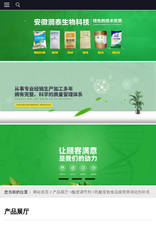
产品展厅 (60, 192)
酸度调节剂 (82, 192)
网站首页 (41, 192)
